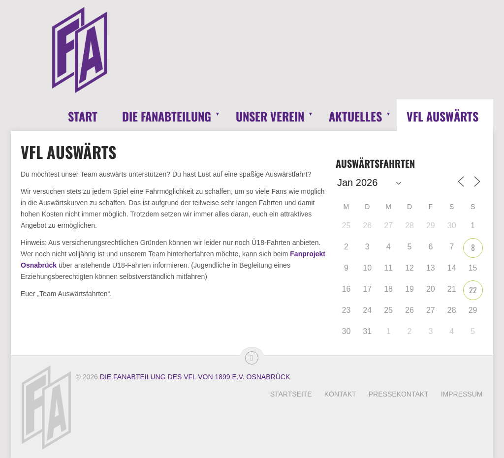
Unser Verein (270, 116)
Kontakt (340, 394)
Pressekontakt (399, 394)
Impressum (462, 394)
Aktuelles (355, 116)
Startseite (291, 394)
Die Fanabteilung (166, 116)
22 (473, 290)
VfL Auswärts (442, 116)
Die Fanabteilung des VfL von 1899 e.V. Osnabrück (195, 377)
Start (82, 116)
